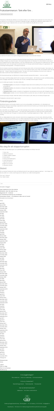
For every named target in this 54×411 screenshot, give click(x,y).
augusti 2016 (3, 332)
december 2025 (3, 206)
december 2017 (3, 313)
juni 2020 (2, 278)
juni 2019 (2, 290)
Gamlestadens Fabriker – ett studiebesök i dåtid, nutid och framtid (15, 196)
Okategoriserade (4, 360)
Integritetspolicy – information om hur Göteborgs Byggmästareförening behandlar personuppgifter (27, 406)
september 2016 (3, 330)
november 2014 (3, 356)
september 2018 (3, 302)
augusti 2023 (3, 242)
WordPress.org (3, 369)
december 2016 (3, 325)
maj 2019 (2, 292)
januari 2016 (3, 340)
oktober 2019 (3, 287)
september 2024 (3, 229)
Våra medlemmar (15, 377)
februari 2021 (3, 272)
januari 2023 (3, 251)
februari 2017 (3, 323)
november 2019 (3, 285)
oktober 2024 (3, 227)
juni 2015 (2, 349)
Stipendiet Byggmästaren (18, 384)
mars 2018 (2, 309)
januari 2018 (3, 311)
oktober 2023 (3, 239)
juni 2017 (2, 318)
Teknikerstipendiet (29, 384)
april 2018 (2, 307)
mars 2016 (2, 338)
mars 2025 (2, 220)
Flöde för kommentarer (5, 368)
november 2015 (3, 344)
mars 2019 (2, 296)
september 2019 (3, 289)
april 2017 (2, 320)
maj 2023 (2, 246)
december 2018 (3, 299)
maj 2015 (2, 350)
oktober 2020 (3, 277)
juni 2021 (2, 266)
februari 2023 (3, 249)
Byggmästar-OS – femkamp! (6, 193)
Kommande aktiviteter (37, 377)
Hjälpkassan (20, 390)
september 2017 (3, 316)
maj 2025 (2, 217)
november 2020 (3, 275)
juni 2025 (2, 215)
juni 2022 (2, 258)
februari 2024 (3, 236)
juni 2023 (2, 244)
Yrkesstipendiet (37, 384)
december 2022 (3, 253)
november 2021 (3, 263)
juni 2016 (2, 333)
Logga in (2, 364)
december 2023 (3, 237)
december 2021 (3, 261)
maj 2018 (2, 306)
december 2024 (3, 223)
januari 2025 (3, 222)
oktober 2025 (3, 210)
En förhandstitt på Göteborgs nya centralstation (11, 194)
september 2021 (3, 265)
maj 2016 (2, 335)
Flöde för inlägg (3, 366)
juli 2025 (2, 213)
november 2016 (3, 326)
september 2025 (3, 212)
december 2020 (3, 273)
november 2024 (3, 225)
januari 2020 (3, 282)
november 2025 (3, 208)
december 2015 (3, 342)
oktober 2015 (3, 345)
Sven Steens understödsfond (30, 390)
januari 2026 (3, 205)
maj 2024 (2, 232)
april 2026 (2, 203)
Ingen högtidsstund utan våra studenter (9, 189)
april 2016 (2, 337)
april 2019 (2, 294)
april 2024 (2, 234)
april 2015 (2, 352)
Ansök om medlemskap (26, 377)
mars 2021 (2, 270)
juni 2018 (2, 304)
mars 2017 (2, 321)
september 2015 (3, 347)
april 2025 (2, 218)
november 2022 (3, 254)
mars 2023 (2, 248)
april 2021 (2, 268)
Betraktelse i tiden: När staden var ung (8, 191)
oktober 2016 (3, 328)
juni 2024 (2, 230)
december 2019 (3, 284)
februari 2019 (3, 297)
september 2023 (3, 241)
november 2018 (3, 301)
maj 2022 (2, 260)
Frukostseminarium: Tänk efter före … (16, 10)
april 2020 (2, 280)
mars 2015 (2, 354)
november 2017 (3, 314)
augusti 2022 (3, 256)
